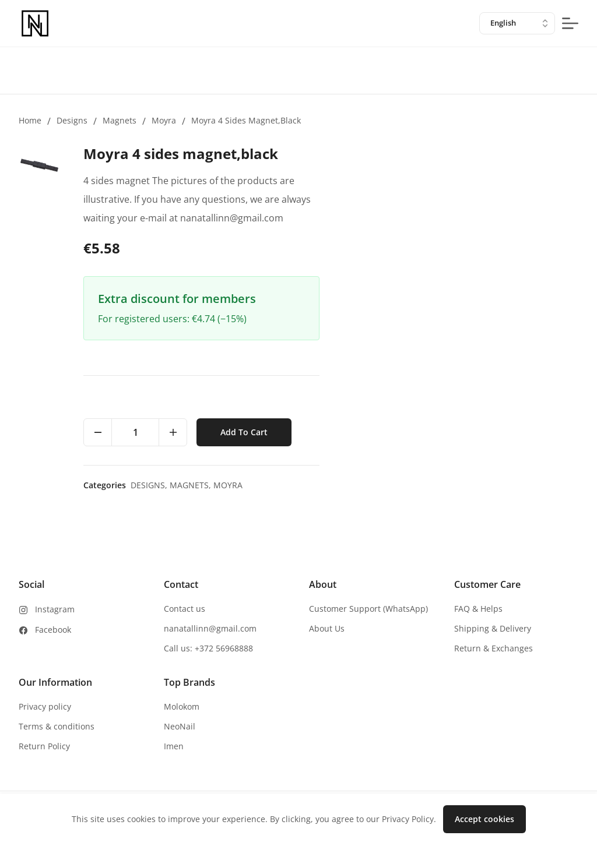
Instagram (55, 609)
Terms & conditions (56, 726)
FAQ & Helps (478, 608)
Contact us (184, 608)
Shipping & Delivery (492, 628)
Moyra (164, 120)
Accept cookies (484, 818)
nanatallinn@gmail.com (210, 628)
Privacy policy (45, 706)
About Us (327, 628)
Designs (72, 120)
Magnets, (191, 485)
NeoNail (179, 726)
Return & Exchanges (493, 648)
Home (30, 120)
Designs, (150, 485)
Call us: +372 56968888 (208, 648)
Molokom (181, 706)
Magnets (119, 120)
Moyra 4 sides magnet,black (246, 120)
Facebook (53, 629)
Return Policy (44, 746)
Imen (174, 746)
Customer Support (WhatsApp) (368, 608)
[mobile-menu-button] (570, 23)
